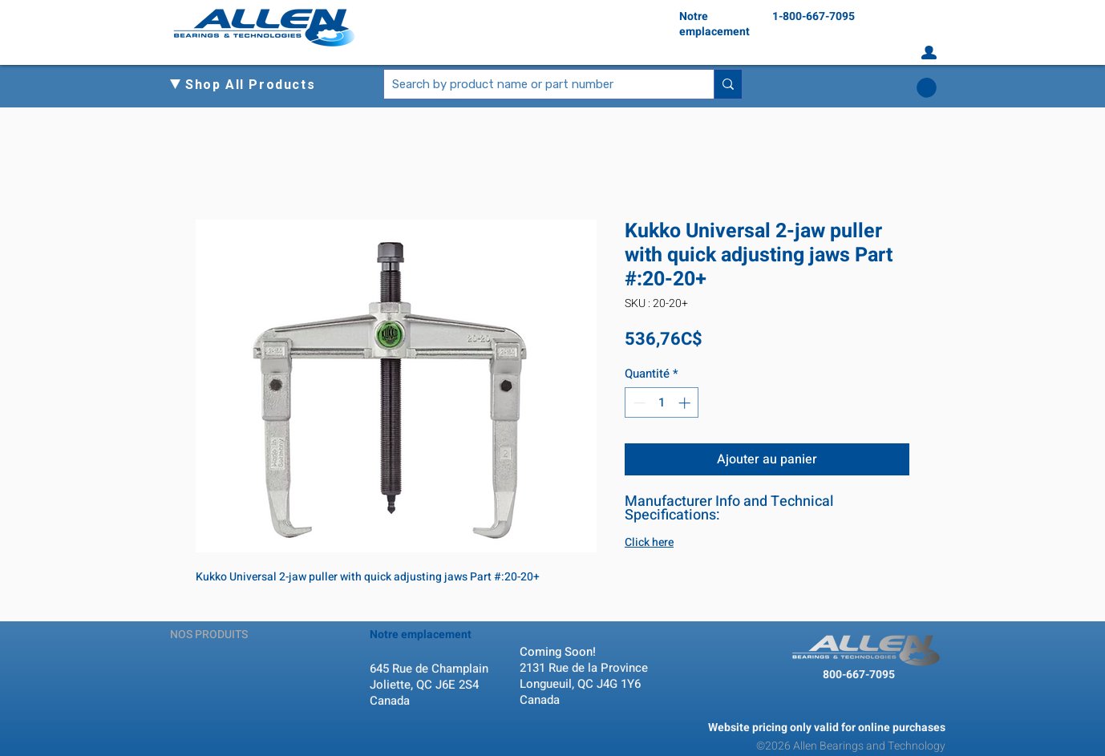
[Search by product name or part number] (536, 84)
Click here (649, 542)
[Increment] (686, 403)
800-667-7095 (859, 674)
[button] (256, 85)
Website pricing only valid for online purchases (826, 727)
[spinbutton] (662, 403)
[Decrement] (638, 403)
